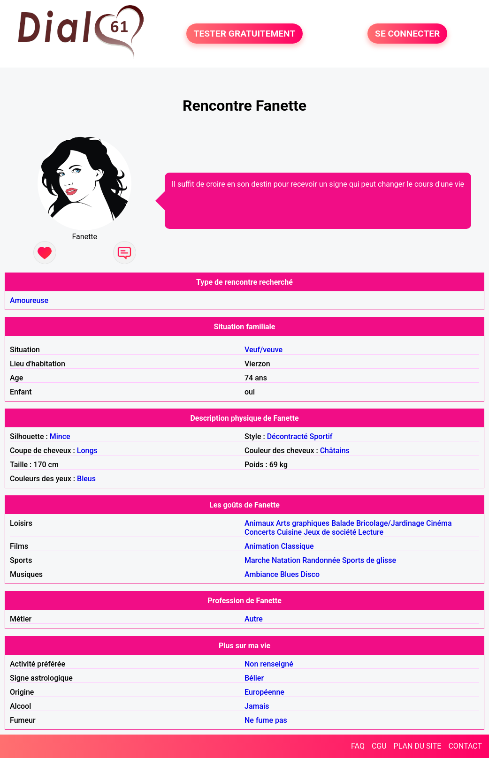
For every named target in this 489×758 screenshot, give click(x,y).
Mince (60, 436)
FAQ (358, 746)
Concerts (259, 532)
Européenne (264, 692)
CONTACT (465, 746)
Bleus (86, 478)
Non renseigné (268, 663)
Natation (286, 560)
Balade (342, 523)
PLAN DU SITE (418, 746)
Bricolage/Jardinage (390, 523)
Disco (310, 574)
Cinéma (439, 523)
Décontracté (287, 436)
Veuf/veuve (263, 349)
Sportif (321, 436)
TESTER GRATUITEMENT (245, 33)
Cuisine (289, 532)
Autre (253, 618)
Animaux (259, 523)
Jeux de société (330, 532)
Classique (297, 546)
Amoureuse (29, 300)
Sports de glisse (369, 560)
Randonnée (321, 560)
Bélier (254, 678)
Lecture (370, 532)
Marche (257, 560)
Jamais (256, 706)
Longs (87, 450)
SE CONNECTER (407, 33)
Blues (289, 574)
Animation (261, 546)
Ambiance (261, 574)
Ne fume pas (265, 720)
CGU (379, 746)
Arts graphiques (302, 523)
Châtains (335, 450)
